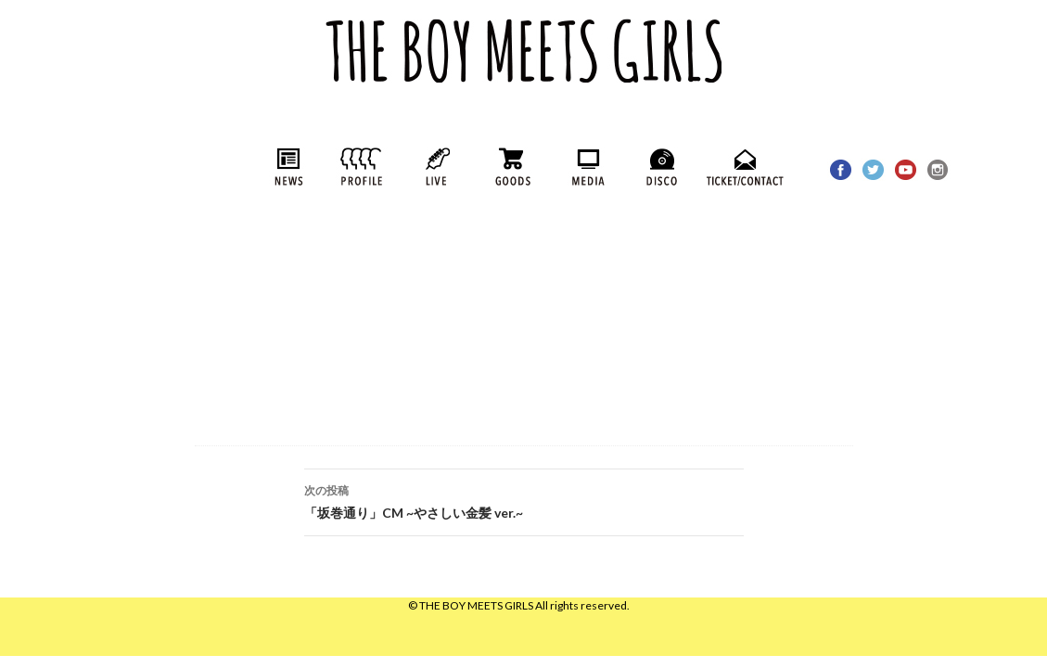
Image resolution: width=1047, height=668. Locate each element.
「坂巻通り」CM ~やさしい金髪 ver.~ (524, 500)
